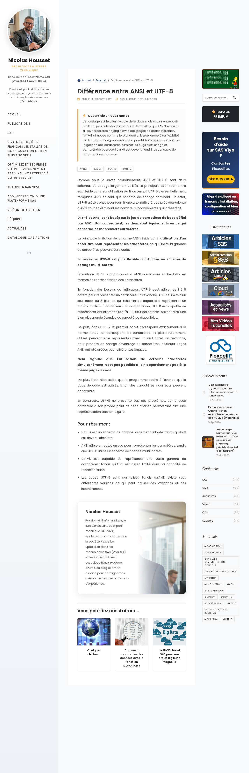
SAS (10, 133)
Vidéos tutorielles (23, 210)
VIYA (220, 488)
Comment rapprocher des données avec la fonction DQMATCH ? (131, 658)
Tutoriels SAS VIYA (23, 187)
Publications (18, 123)
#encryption (213, 584)
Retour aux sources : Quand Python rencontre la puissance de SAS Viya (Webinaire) (223, 412)
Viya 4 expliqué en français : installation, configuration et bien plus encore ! (28, 148)
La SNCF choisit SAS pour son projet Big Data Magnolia (170, 656)
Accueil (14, 114)
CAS (220, 513)
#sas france (212, 552)
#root (231, 603)
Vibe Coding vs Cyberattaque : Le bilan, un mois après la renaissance (223, 390)
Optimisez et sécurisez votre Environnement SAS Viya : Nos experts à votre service (28, 171)
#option (210, 596)
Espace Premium (221, 114)
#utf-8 (126, 168)
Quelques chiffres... (94, 652)
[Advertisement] (153, 37)
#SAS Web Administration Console (214, 562)
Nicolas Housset (29, 60)
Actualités (16, 228)
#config (227, 596)
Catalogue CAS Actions (28, 238)
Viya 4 (220, 504)
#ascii (97, 168)
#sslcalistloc (214, 590)
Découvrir (221, 179)
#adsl (231, 584)
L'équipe (14, 219)
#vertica (210, 578)
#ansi (83, 168)
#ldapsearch (213, 603)
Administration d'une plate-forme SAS (26, 198)
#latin (112, 168)
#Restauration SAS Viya (220, 571)
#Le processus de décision (216, 611)
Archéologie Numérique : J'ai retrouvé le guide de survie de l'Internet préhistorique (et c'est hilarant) (227, 440)
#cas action (213, 546)
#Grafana (211, 619)
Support (101, 80)
